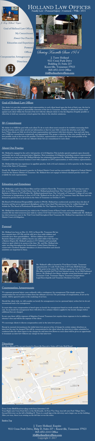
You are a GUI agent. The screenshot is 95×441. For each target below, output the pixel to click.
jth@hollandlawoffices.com (59, 72)
